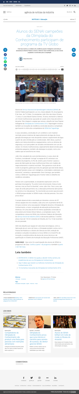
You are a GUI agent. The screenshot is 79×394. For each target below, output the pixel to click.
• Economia (23, 279)
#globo (27, 283)
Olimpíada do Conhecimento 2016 (36, 124)
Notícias (17, 385)
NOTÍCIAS (35, 19)
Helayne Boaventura (27, 58)
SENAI (15, 1)
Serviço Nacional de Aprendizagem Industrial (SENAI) (40, 110)
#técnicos (32, 283)
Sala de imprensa (46, 385)
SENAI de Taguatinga (52, 128)
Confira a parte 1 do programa (40, 244)
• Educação (17, 279)
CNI (7, 1)
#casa (36, 283)
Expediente (27, 5)
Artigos (29, 385)
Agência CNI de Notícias (48, 279)
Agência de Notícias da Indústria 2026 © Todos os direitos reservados (19, 392)
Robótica (31, 297)
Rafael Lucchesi (35, 330)
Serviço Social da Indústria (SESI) (28, 217)
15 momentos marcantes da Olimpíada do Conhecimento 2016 (39, 268)
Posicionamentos (9, 297)
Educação (44, 19)
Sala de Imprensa (8, 5)
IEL (19, 1)
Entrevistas (23, 385)
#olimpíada (23, 283)
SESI (10, 1)
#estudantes (17, 283)
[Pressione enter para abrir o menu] (4, 12)
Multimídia (19, 5)
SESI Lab (56, 297)
